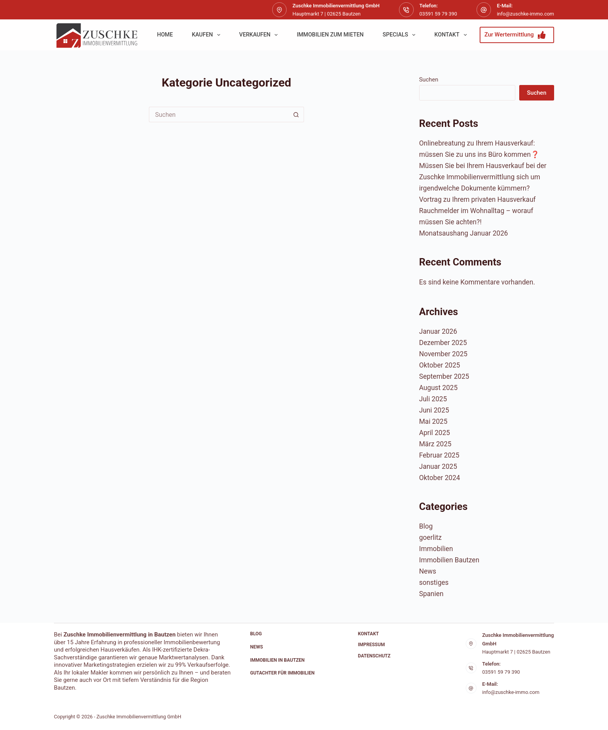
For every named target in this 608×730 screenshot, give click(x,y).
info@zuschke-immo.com (525, 14)
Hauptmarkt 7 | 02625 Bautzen (516, 652)
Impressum (371, 644)
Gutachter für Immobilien (282, 673)
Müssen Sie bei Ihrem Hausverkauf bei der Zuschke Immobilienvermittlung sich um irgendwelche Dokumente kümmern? (483, 177)
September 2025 (444, 376)
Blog (426, 526)
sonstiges (434, 582)
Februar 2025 (439, 455)
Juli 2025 (433, 399)
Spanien (431, 594)
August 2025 (438, 388)
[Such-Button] (296, 114)
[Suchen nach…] (218, 114)
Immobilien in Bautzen (277, 660)
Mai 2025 (433, 421)
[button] (17, 713)
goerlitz (430, 537)
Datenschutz (374, 656)
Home (165, 34)
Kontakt (452, 35)
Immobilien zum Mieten (330, 34)
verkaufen (260, 35)
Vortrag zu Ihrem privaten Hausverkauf (477, 199)
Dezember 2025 (443, 343)
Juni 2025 (434, 410)
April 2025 (434, 433)
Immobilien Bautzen (449, 560)
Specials (401, 35)
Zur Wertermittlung (515, 35)
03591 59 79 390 (438, 14)
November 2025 (443, 354)
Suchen (429, 79)
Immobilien (436, 549)
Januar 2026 (438, 331)
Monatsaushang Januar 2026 (463, 233)
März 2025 (435, 444)
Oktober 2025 (439, 365)
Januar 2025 (438, 466)
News (427, 571)
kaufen (207, 35)
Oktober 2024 (439, 478)
